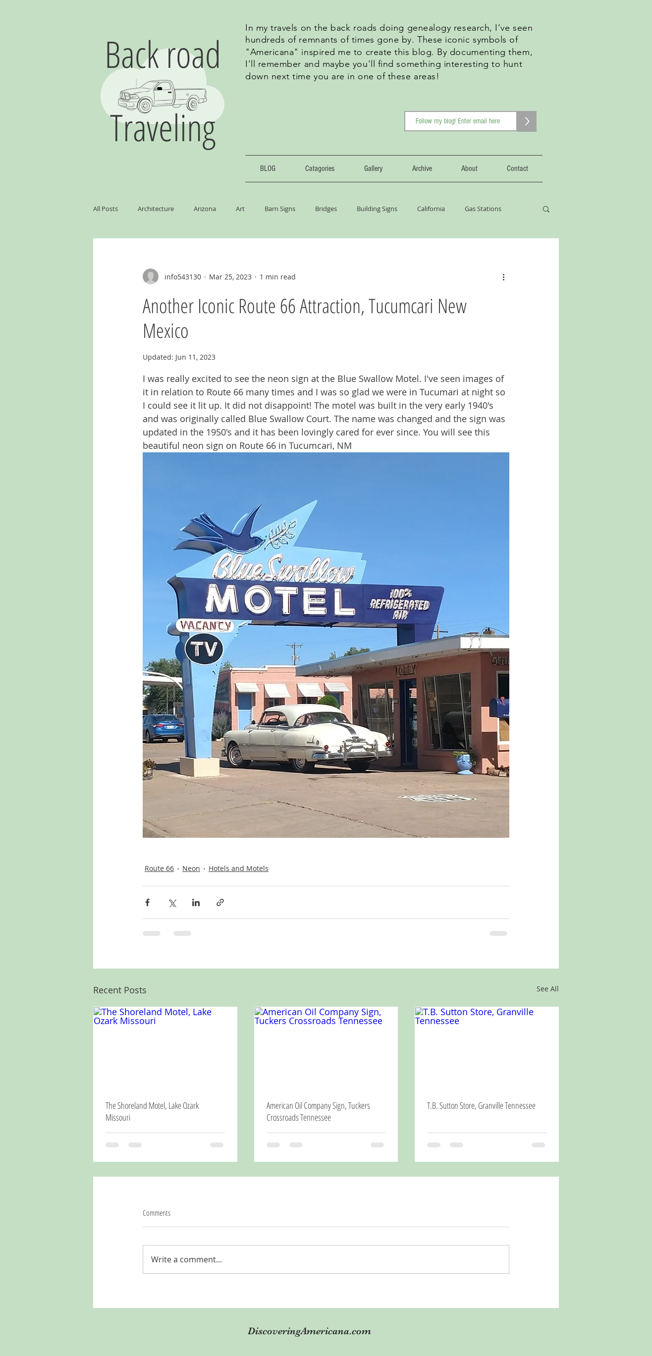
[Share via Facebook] (147, 902)
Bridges (326, 208)
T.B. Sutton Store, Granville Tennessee (481, 1105)
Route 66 (159, 868)
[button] (546, 209)
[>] (527, 121)
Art (240, 208)
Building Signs (377, 208)
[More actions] (503, 276)
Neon (191, 868)
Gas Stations (483, 208)
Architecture (156, 208)
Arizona (205, 208)
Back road (163, 54)
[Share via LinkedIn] (196, 902)
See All (548, 988)
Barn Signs (280, 208)
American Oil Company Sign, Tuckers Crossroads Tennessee (318, 1111)
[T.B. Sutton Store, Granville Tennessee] (486, 1047)
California (431, 208)
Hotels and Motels (239, 868)
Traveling (163, 127)
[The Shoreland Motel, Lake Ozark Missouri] (165, 1047)
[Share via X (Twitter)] (171, 902)
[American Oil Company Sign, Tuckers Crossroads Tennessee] (326, 1047)
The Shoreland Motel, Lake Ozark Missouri (152, 1111)
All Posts (105, 208)
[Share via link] (220, 902)
